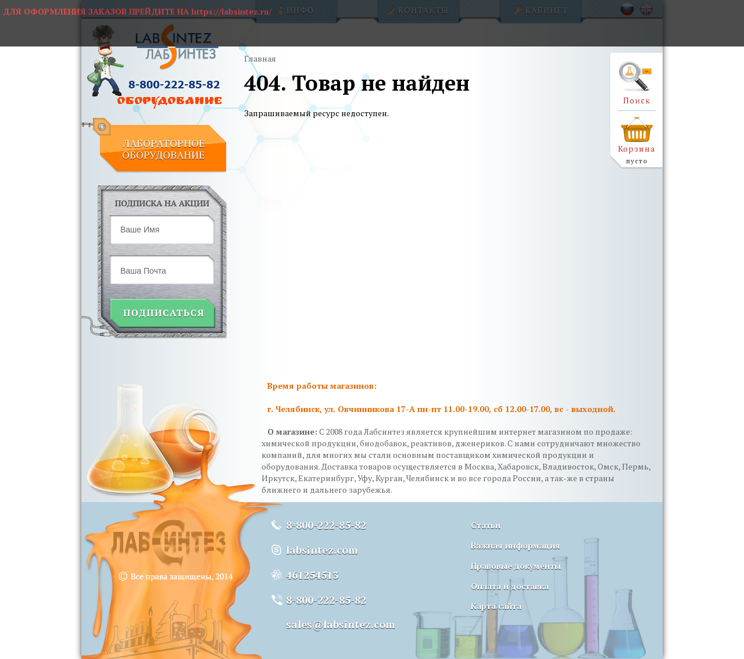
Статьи (485, 525)
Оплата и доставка (510, 586)
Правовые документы (516, 565)
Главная (260, 58)
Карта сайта (496, 605)
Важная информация (515, 545)
